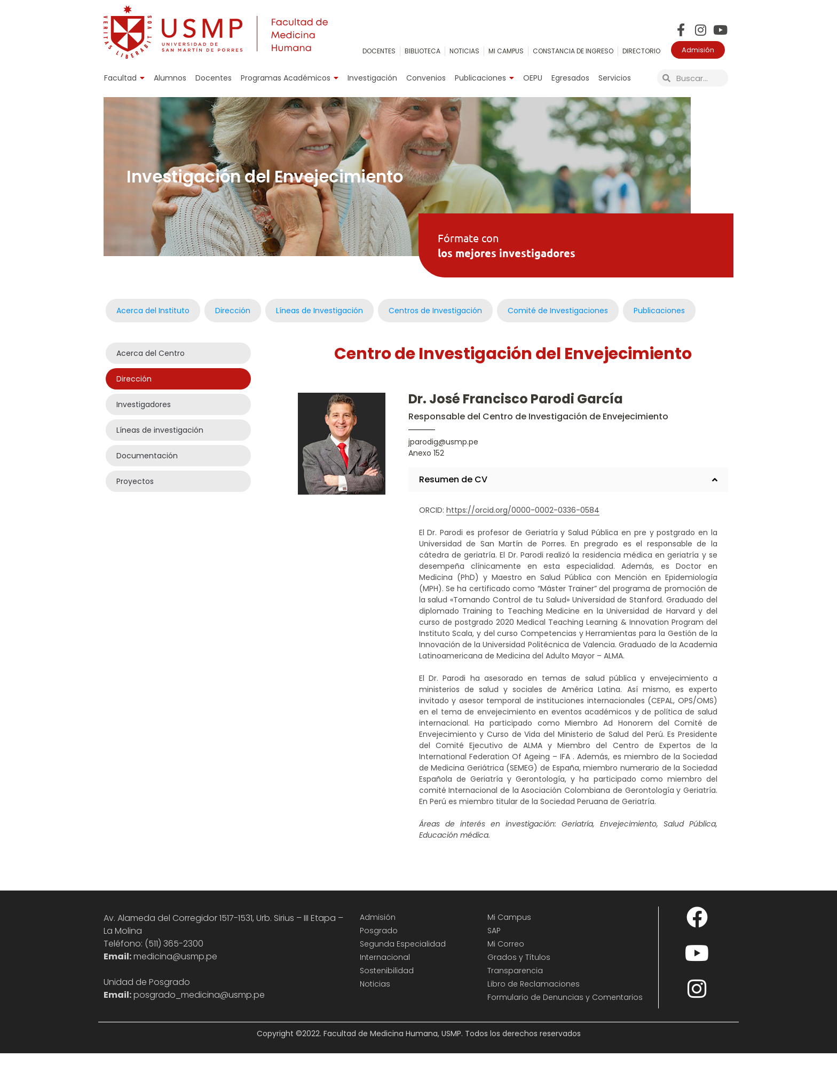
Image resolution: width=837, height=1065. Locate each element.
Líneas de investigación (159, 442)
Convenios (426, 78)
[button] (568, 491)
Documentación (147, 468)
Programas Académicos (289, 77)
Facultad (124, 77)
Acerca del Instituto (152, 322)
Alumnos (170, 78)
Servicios (614, 78)
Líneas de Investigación (319, 322)
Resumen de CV (453, 491)
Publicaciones (484, 77)
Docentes (213, 78)
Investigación (372, 78)
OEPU (532, 78)
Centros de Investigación (435, 322)
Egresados (570, 78)
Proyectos (135, 493)
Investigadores (143, 416)
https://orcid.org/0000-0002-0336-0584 (522, 521)
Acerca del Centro (150, 365)
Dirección (232, 322)
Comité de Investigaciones (558, 322)
